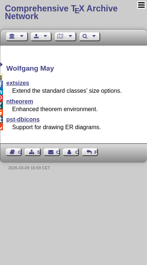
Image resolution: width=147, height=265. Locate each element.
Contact (58, 152)
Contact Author (77, 152)
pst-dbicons (23, 119)
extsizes (17, 83)
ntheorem (19, 101)
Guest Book (20, 152)
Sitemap (39, 152)
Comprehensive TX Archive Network (61, 12)
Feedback (96, 152)
